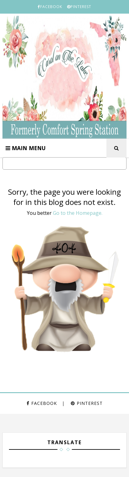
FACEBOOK (50, 6)
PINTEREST (79, 6)
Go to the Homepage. (77, 213)
